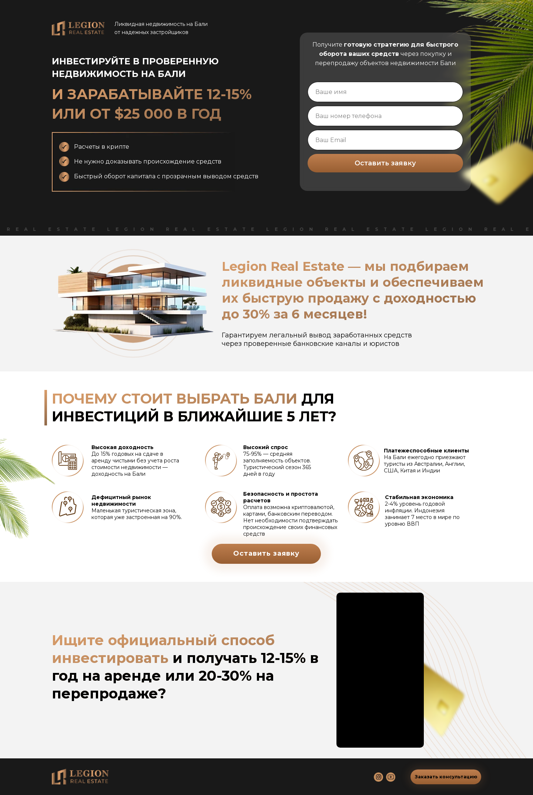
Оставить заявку (385, 163)
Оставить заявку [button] (266, 553)
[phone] (385, 116)
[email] (385, 140)
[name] (385, 92)
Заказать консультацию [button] (446, 776)
